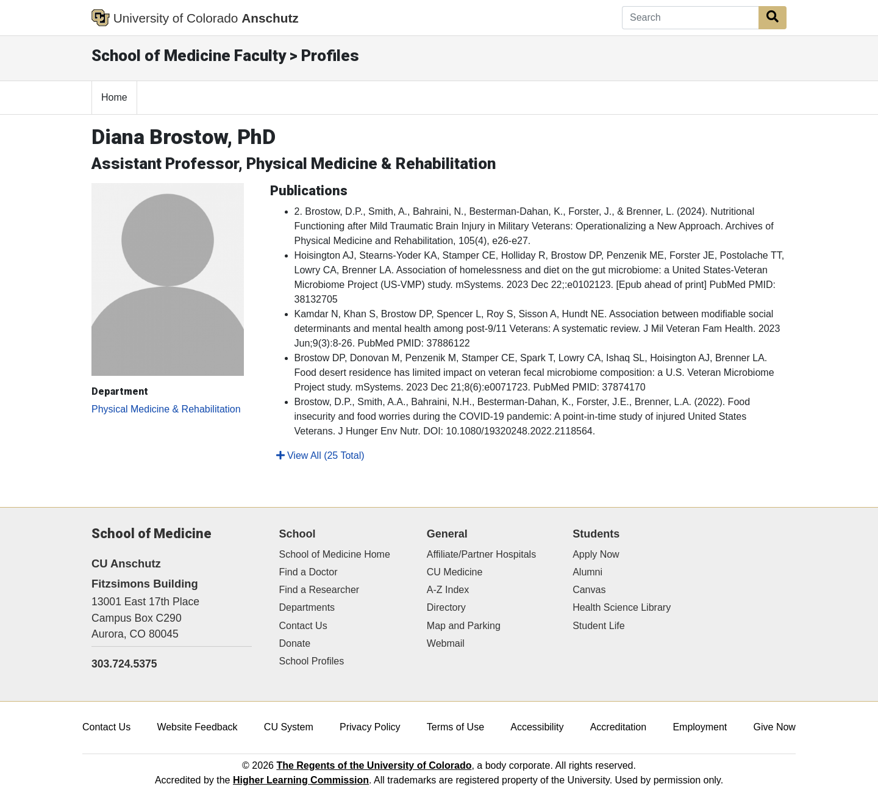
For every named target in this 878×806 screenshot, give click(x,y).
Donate (295, 643)
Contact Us (303, 626)
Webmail (446, 643)
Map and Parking (464, 626)
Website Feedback (197, 727)
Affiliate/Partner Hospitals (481, 554)
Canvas (589, 590)
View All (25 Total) (320, 455)
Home (114, 97)
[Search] (690, 17)
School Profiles (311, 661)
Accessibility (536, 727)
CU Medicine (455, 572)
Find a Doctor (308, 572)
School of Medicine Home (334, 554)
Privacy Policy (370, 727)
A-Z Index (448, 590)
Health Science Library (622, 607)
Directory (446, 607)
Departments (307, 607)
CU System (288, 727)
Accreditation (618, 727)
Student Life (598, 626)
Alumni (587, 572)
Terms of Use (455, 727)
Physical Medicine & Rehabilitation (166, 409)
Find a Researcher (319, 590)
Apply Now (596, 554)
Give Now (775, 727)
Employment (700, 727)
